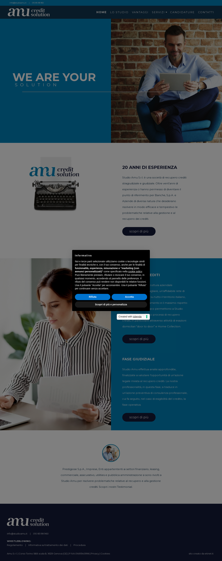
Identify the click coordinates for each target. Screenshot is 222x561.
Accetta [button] (129, 296)
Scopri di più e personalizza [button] (111, 304)
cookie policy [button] (135, 271)
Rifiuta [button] (92, 296)
